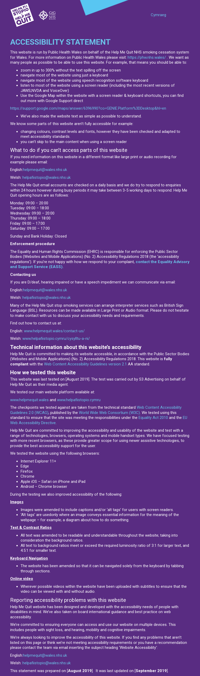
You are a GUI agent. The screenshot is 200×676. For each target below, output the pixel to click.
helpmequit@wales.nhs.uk (45, 169)
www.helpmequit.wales (29, 400)
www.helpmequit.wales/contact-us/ (54, 331)
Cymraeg (158, 15)
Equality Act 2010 (153, 417)
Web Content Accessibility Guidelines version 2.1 (85, 364)
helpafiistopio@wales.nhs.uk (46, 177)
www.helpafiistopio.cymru (79, 400)
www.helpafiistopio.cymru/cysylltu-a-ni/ (56, 338)
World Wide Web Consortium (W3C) (109, 412)
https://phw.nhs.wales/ (147, 57)
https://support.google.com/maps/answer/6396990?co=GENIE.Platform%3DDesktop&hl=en (88, 108)
